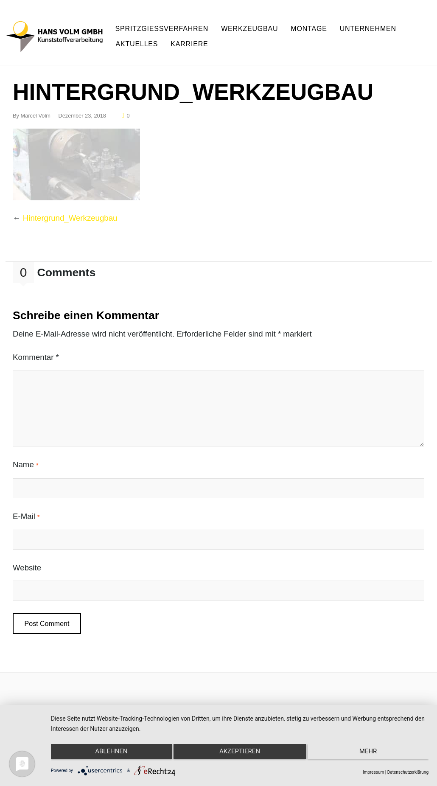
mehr (372, 755)
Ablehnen (107, 755)
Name (25, 456)
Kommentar (36, 348)
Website (27, 558)
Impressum (256, 700)
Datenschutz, (326, 700)
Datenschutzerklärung (408, 772)
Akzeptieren (239, 755)
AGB (288, 700)
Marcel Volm (35, 107)
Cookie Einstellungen (387, 700)
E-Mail (26, 507)
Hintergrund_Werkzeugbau (70, 209)
